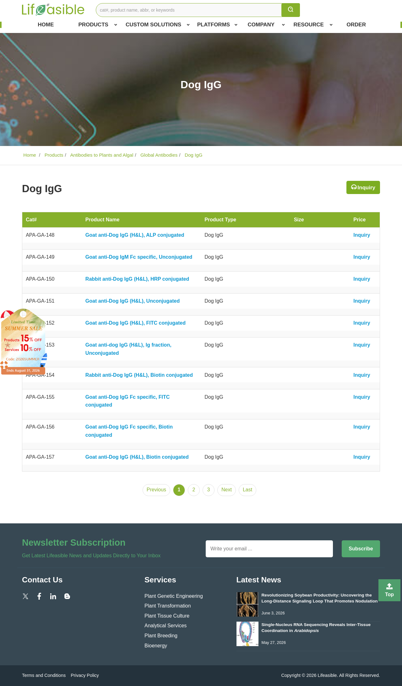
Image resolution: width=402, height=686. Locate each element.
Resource (313, 25)
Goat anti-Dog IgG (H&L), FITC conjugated (135, 323)
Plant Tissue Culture (166, 615)
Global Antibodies (158, 155)
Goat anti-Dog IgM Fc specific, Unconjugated (138, 257)
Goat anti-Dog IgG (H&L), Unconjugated (132, 301)
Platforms (217, 25)
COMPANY (266, 25)
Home (46, 25)
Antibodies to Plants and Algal (101, 155)
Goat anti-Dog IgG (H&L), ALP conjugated (134, 235)
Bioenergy (155, 645)
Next (226, 489)
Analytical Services (165, 625)
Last (247, 489)
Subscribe (361, 548)
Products (97, 25)
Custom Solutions (158, 25)
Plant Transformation (167, 605)
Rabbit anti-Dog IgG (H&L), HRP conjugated (137, 279)
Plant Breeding (160, 635)
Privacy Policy (85, 675)
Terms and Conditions (44, 675)
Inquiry (366, 188)
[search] (290, 10)
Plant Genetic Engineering (173, 596)
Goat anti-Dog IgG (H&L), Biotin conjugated (137, 457)
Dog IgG (193, 155)
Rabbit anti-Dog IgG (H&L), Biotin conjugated (139, 375)
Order (356, 25)
